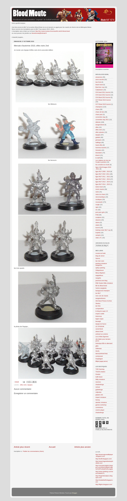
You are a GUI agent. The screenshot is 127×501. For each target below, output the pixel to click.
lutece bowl (99, 187)
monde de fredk (101, 253)
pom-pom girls (100, 212)
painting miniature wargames (101, 264)
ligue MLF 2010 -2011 (102, 174)
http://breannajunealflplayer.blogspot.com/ (104, 455)
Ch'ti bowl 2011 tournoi (103, 92)
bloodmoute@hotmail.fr (39, 33)
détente (98, 122)
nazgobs (98, 278)
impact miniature (101, 397)
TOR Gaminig (100, 369)
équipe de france (101, 324)
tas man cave (100, 261)
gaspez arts (99, 395)
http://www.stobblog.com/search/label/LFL (104, 472)
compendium (100, 308)
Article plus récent (22, 447)
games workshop (101, 405)
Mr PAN (98, 306)
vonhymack (99, 356)
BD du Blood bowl (101, 285)
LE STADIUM (100, 326)
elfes (97, 127)
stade (97, 225)
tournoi (98, 227)
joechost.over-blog (101, 280)
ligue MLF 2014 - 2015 (103, 184)
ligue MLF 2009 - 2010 (103, 171)
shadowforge (100, 384)
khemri (98, 155)
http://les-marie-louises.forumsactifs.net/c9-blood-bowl (52, 31)
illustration (99, 153)
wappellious (99, 275)
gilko (97, 346)
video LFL (99, 238)
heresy (98, 400)
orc (97, 209)
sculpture (98, 217)
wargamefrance (100, 298)
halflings (98, 142)
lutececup (99, 316)
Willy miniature (100, 379)
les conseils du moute (102, 164)
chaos (97, 109)
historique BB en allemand (104, 343)
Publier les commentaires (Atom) (33, 451)
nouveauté (99, 202)
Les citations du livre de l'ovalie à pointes (103, 161)
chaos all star (100, 112)
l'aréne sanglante (101, 288)
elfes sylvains (100, 132)
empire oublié (100, 313)
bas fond (98, 82)
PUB (97, 215)
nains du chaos (100, 194)
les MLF (98, 293)
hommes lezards (101, 147)
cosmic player (100, 410)
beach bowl (99, 84)
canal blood (99, 329)
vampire (98, 235)
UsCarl (98, 387)
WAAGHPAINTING (102, 353)
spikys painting (100, 268)
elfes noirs (23, 385)
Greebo (98, 374)
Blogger (74, 493)
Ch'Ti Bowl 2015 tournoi (103, 104)
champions (99, 107)
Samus (98, 258)
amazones (99, 77)
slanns (98, 222)
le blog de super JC (102, 311)
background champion (103, 290)
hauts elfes (99, 145)
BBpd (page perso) (102, 361)
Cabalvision (99, 90)
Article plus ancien (82, 447)
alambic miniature (101, 402)
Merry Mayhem (100, 273)
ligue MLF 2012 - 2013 (103, 179)
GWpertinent (100, 270)
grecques (98, 140)
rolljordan (98, 392)
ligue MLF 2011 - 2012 (103, 176)
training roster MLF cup (103, 230)
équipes (29, 385)
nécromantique (100, 197)
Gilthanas (99, 348)
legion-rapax (99, 319)
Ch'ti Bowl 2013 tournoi (103, 97)
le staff (98, 158)
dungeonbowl (100, 124)
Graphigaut (99, 359)
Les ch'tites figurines (102, 336)
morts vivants (100, 189)
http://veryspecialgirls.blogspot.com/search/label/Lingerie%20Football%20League (104, 467)
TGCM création (100, 372)
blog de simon (100, 256)
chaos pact (99, 114)
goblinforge (99, 389)
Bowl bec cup (100, 87)
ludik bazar (99, 377)
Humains (98, 150)
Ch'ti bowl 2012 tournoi (103, 95)
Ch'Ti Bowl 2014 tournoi (103, 100)
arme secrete (100, 79)
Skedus (98, 303)
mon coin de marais (102, 296)
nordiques (99, 199)
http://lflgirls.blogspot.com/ (104, 484)
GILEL (98, 351)
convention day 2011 (102, 119)
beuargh (98, 321)
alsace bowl (99, 331)
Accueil (52, 447)
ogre (97, 207)
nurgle (98, 204)
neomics (98, 382)
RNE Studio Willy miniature (104, 283)
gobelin (98, 137)
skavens (98, 220)
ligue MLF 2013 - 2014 (103, 181)
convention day (100, 117)
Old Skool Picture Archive (104, 301)
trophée (98, 232)
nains (97, 192)
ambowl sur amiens (102, 334)
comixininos (99, 407)
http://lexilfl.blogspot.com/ (104, 459)
